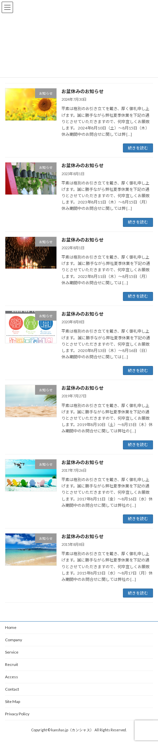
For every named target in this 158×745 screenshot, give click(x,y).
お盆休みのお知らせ (82, 91)
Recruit (11, 664)
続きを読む (138, 147)
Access (11, 676)
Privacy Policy (17, 713)
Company (13, 639)
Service (11, 652)
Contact (12, 689)
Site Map (12, 701)
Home (10, 627)
